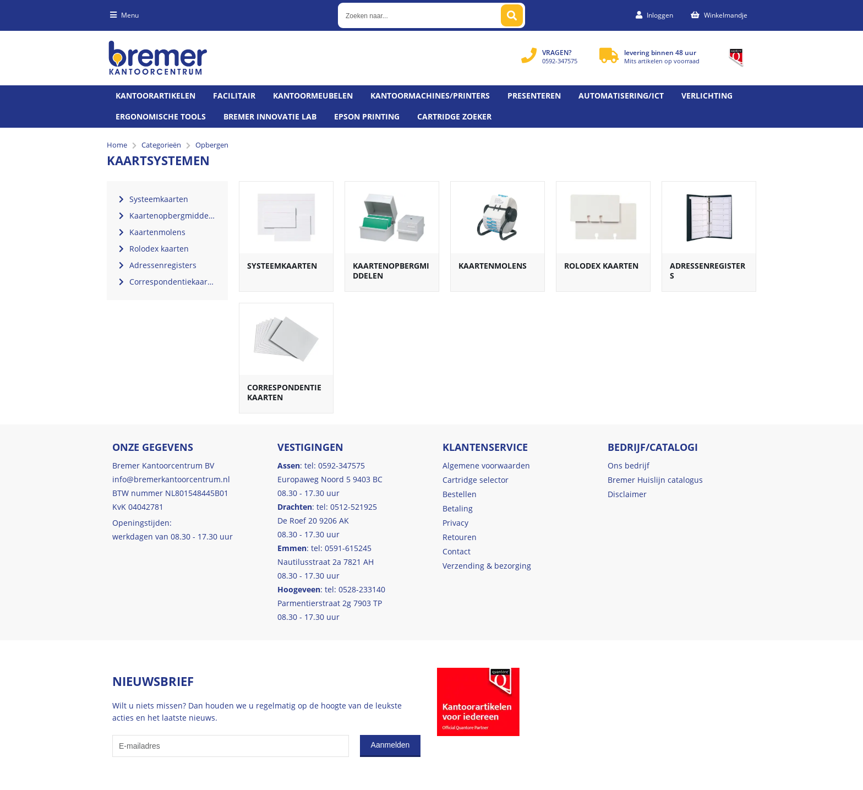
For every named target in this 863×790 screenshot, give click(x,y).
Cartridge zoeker (454, 116)
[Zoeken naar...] (512, 15)
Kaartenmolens (492, 265)
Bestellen (460, 494)
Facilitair (234, 95)
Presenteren (534, 95)
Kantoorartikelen (155, 95)
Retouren (460, 537)
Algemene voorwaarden (486, 465)
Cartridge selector (476, 480)
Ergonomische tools (161, 116)
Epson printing (367, 116)
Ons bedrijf (628, 465)
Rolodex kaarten (601, 265)
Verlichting (707, 95)
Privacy (455, 522)
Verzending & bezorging (487, 565)
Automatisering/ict (621, 95)
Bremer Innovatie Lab (269, 116)
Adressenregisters (707, 270)
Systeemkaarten (282, 265)
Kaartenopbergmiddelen (391, 270)
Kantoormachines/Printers (430, 95)
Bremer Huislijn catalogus (655, 480)
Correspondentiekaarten (284, 392)
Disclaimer (627, 494)
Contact (457, 551)
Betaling (458, 508)
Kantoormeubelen (313, 95)
